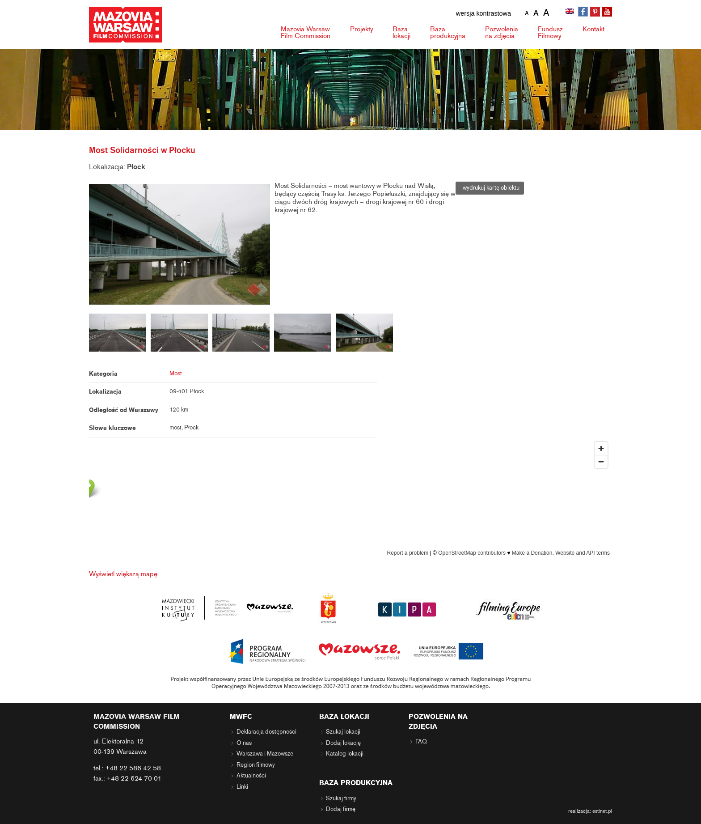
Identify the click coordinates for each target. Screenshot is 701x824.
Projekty (361, 29)
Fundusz (550, 32)
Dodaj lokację (343, 743)
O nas (244, 743)
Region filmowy (255, 765)
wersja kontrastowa (483, 13)
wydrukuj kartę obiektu (489, 187)
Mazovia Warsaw (305, 32)
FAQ (421, 741)
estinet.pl (602, 811)
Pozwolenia (501, 32)
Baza (401, 32)
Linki (242, 786)
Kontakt (593, 29)
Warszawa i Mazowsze (264, 753)
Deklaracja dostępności (266, 731)
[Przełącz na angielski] (570, 12)
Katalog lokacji (344, 753)
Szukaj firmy (341, 798)
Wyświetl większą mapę (123, 574)
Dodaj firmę (340, 809)
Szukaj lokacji (343, 731)
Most (175, 373)
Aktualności (251, 775)
